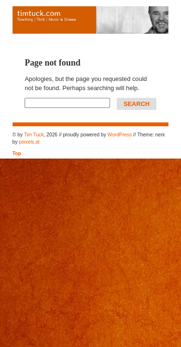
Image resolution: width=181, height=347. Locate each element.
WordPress (120, 134)
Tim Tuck (33, 134)
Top (17, 153)
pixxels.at (29, 142)
